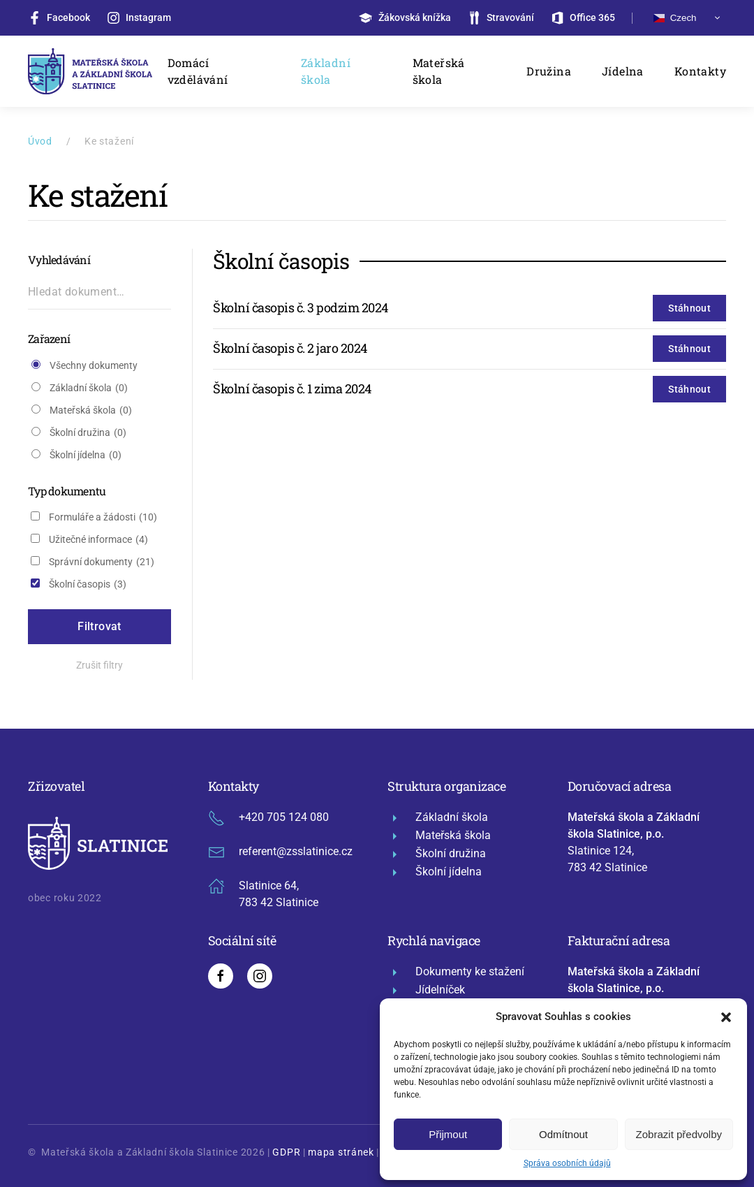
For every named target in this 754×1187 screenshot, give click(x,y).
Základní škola (325, 71)
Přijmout (448, 1134)
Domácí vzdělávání (198, 71)
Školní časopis (87, 584)
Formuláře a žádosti (103, 517)
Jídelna (623, 71)
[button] (726, 1017)
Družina (548, 71)
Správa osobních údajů (567, 1163)
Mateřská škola (439, 71)
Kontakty (700, 71)
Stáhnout (689, 308)
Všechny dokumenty (94, 365)
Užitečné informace (98, 539)
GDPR (286, 1152)
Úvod (40, 141)
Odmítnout (563, 1134)
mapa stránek (341, 1152)
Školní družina (88, 432)
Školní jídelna (85, 455)
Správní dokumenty (101, 562)
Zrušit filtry (99, 665)
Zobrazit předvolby (679, 1134)
